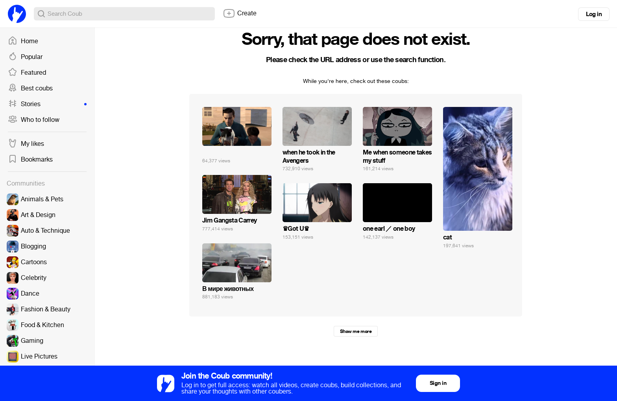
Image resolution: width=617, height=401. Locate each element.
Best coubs (30, 88)
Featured (27, 72)
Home (23, 41)
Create (240, 13)
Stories (47, 104)
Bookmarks (30, 159)
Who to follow (33, 119)
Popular (25, 57)
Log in (594, 14)
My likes (26, 143)
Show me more (355, 331)
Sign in (438, 383)
